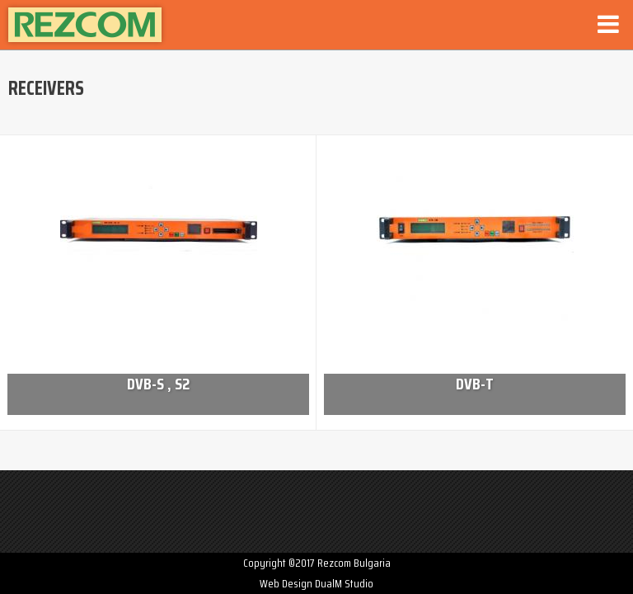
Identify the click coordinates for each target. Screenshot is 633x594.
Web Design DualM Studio (316, 583)
